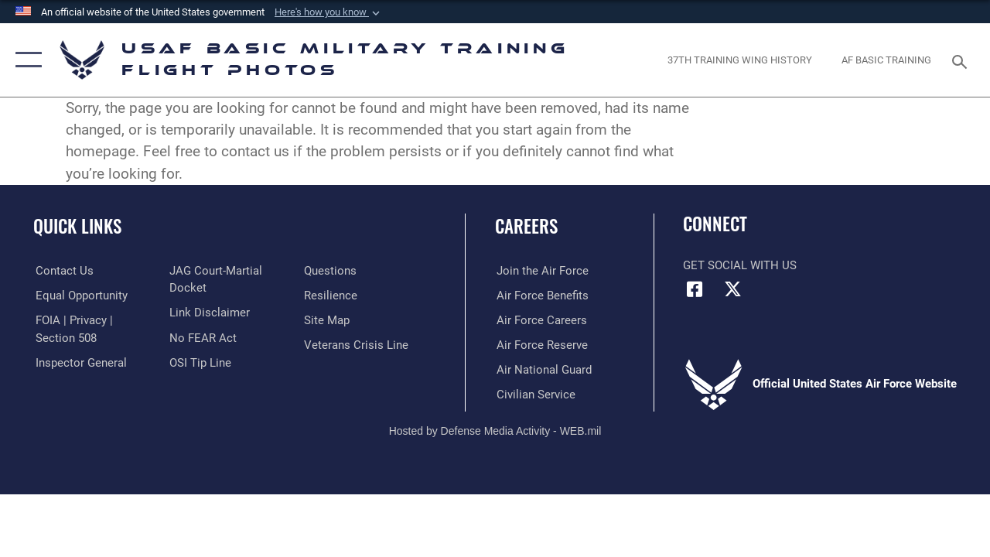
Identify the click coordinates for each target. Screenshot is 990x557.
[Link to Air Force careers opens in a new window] (540, 319)
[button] (329, 12)
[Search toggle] (962, 60)
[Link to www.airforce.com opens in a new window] (541, 271)
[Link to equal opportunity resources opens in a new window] (79, 295)
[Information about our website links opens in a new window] (209, 313)
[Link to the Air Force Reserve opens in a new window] (540, 344)
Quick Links (77, 226)
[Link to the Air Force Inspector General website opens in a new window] (79, 362)
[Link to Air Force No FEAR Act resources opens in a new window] (202, 337)
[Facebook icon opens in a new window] (694, 289)
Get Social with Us (740, 265)
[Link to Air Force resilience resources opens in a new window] (330, 295)
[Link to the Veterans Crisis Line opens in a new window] (356, 344)
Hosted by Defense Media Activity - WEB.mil (495, 429)
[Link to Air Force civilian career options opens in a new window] (534, 394)
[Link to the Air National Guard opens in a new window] (542, 369)
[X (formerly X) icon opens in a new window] (732, 289)
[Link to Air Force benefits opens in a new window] (541, 295)
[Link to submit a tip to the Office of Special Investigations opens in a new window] (199, 362)
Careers (526, 226)
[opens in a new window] (740, 60)
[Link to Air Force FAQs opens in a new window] (330, 271)
